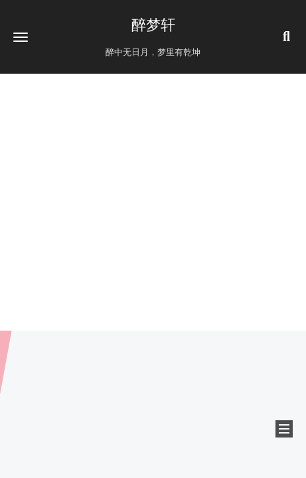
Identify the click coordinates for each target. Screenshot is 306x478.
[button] (21, 36)
